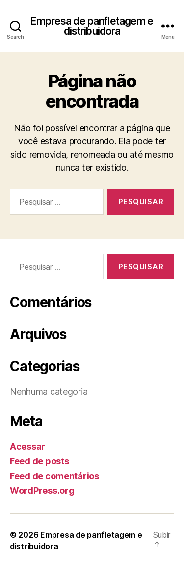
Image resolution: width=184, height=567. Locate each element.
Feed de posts (39, 461)
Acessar (27, 446)
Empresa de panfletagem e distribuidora (91, 26)
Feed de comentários (54, 476)
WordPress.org (42, 491)
